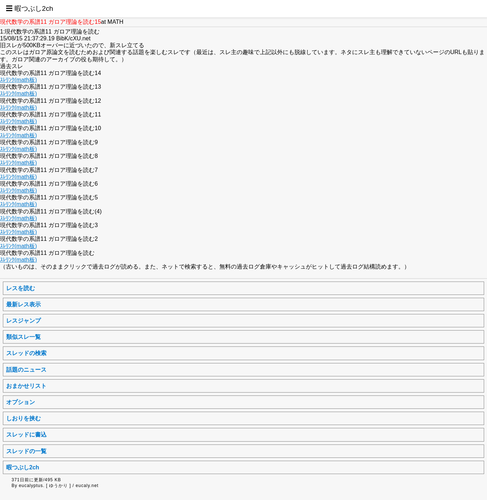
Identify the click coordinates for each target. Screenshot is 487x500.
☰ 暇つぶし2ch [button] (29, 8)
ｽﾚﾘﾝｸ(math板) (18, 80)
